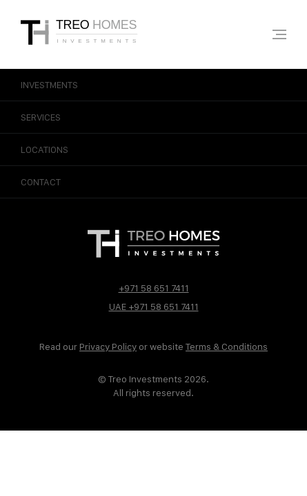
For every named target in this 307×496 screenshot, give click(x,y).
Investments (153, 84)
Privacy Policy (108, 346)
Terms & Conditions (227, 346)
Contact (153, 181)
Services (153, 117)
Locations (153, 149)
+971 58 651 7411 (154, 287)
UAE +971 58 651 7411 (154, 306)
